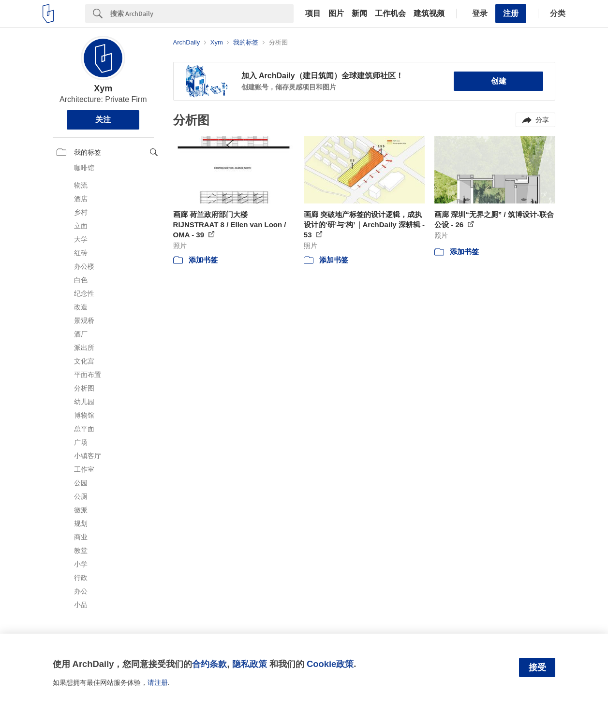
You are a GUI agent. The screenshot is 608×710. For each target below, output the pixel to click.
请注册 (158, 682)
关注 (103, 120)
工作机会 (390, 13)
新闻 (359, 13)
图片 (336, 13)
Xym (103, 88)
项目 (313, 13)
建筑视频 (429, 13)
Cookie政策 (330, 664)
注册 (511, 13)
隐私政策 (249, 664)
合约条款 (209, 664)
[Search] (202, 13)
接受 (537, 667)
